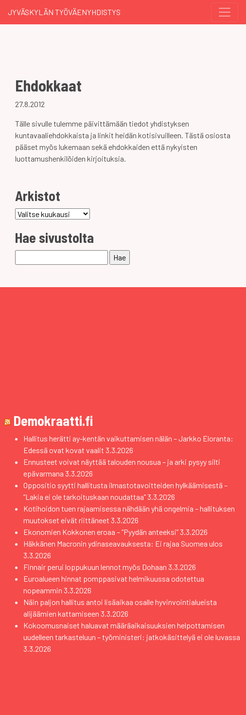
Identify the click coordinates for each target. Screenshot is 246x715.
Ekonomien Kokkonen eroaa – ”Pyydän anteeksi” (100, 531)
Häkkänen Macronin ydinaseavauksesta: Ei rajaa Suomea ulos (123, 543)
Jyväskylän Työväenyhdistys (64, 12)
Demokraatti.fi (53, 420)
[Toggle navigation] (224, 12)
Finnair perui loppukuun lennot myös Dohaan (95, 566)
